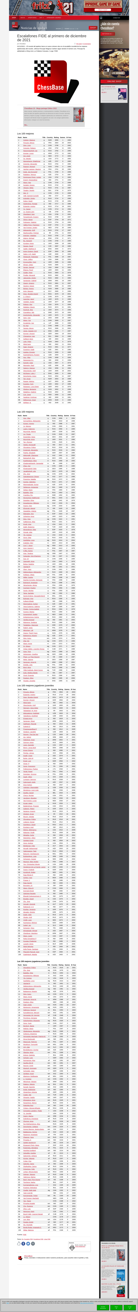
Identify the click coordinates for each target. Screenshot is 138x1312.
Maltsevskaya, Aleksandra (32, 572)
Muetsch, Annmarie (29, 1068)
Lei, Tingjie (27, 434)
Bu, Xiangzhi (27, 241)
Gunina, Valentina (29, 482)
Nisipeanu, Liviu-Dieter (31, 386)
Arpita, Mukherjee (29, 1089)
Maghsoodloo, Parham (31, 233)
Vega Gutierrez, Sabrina (31, 606)
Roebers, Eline (28, 678)
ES (75, 28)
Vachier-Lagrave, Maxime (32, 169)
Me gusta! (79, 44)
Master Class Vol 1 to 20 (111, 1284)
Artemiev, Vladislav (29, 235)
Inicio (23, 17)
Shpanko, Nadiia (29, 1097)
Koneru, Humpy (28, 423)
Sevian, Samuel (28, 267)
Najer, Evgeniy (28, 347)
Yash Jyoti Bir (28, 1193)
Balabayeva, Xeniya (30, 1132)
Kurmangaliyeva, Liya (30, 1185)
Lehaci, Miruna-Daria (30, 1172)
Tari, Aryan (27, 379)
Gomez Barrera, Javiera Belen (33, 1129)
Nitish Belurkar (28, 946)
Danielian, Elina (28, 500)
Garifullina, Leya (28, 540)
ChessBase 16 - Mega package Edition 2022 (40, 108)
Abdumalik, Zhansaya (30, 455)
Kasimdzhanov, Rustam (31, 355)
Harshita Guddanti (29, 1150)
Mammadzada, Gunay (30, 484)
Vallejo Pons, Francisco (31, 225)
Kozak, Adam (27, 803)
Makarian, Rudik (28, 832)
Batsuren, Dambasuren (31, 854)
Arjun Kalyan (27, 785)
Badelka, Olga (28, 492)
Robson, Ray (27, 304)
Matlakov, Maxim (29, 307)
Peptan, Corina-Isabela (31, 609)
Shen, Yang (27, 569)
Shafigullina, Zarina (29, 1166)
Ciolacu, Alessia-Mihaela (31, 1108)
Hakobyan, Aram (29, 740)
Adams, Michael (28, 238)
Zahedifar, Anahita (29, 1153)
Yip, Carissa (27, 535)
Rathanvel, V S (28, 907)
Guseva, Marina (28, 612)
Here (8, 1303)
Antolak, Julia (27, 665)
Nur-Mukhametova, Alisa (31, 1124)
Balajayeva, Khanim (30, 635)
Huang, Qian (27, 506)
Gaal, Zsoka (27, 1005)
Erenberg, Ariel (28, 827)
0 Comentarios (87, 44)
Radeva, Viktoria (29, 1084)
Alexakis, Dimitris (29, 912)
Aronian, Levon (28, 153)
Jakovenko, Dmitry (29, 278)
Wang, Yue (27, 320)
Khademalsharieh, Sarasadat (33, 463)
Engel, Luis (27, 761)
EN (73, 28)
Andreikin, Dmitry (29, 198)
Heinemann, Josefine (30, 654)
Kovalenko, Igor (28, 323)
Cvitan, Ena (27, 1161)
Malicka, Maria (28, 1028)
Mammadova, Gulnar (30, 604)
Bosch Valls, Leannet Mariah (33, 1214)
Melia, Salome (28, 659)
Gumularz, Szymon (29, 774)
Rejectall (116, 1307)
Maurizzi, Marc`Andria (30, 862)
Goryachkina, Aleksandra (31, 421)
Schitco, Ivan (27, 877)
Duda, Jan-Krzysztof (30, 172)
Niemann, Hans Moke (30, 708)
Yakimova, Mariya (29, 1177)
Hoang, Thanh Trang (30, 633)
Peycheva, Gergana (30, 1018)
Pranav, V (26, 880)
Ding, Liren (27, 145)
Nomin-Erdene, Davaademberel (34, 596)
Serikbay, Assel (28, 1073)
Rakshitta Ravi (28, 1105)
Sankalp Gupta (28, 840)
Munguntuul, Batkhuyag (31, 498)
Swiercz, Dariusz (29, 368)
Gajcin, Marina (28, 1116)
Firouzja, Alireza (28, 143)
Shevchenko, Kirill (29, 371)
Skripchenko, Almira (30, 585)
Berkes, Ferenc (28, 288)
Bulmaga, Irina (28, 598)
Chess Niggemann (80, 1246)
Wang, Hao (27, 182)
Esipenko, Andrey (29, 206)
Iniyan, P (26, 763)
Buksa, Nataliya (28, 564)
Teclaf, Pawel (27, 771)
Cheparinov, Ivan (29, 336)
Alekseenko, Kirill (29, 230)
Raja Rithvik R (28, 875)
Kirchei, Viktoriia (28, 1158)
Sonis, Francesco (29, 766)
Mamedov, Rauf (28, 365)
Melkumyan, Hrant (29, 400)
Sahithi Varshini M (29, 1142)
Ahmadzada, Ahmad (30, 930)
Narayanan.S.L (28, 360)
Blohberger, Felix (29, 846)
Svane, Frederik (28, 870)
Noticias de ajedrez (34, 28)
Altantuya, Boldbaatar (30, 1076)
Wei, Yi (25, 193)
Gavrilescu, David (29, 824)
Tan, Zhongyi (27, 442)
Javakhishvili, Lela (29, 471)
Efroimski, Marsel (29, 508)
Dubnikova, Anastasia (30, 1118)
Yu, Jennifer (27, 1113)
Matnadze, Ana (28, 514)
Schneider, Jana (28, 1071)
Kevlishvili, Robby (29, 872)
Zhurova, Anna (28, 1121)
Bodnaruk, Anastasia (30, 582)
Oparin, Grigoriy (28, 283)
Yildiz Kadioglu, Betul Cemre (33, 670)
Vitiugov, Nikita (28, 188)
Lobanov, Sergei (28, 822)
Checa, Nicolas (28, 795)
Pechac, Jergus (28, 753)
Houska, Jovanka (29, 681)
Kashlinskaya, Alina (30, 461)
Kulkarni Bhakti (28, 601)
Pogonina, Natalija (29, 479)
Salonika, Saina (28, 1164)
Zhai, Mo (26, 641)
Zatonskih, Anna (28, 561)
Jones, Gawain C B (29, 331)
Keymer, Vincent (28, 333)
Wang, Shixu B (28, 888)
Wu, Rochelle (27, 1225)
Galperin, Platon (28, 809)
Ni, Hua (25, 325)
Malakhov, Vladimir (29, 392)
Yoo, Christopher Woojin (31, 864)
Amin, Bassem (28, 291)
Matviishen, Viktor (29, 838)
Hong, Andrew (28, 843)
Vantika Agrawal (28, 620)
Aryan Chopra (28, 750)
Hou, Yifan (26, 357)
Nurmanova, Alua (29, 1060)
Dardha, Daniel (28, 793)
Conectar (116, 18)
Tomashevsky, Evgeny (30, 217)
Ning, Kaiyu (27, 638)
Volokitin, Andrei (28, 302)
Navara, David (28, 246)
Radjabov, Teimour (29, 174)
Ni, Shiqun (26, 646)
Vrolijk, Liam (27, 920)
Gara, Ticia (27, 651)
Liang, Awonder (28, 745)
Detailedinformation (103, 1307)
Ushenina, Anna (28, 516)
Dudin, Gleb (27, 915)
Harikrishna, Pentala (30, 204)
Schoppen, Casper (29, 859)
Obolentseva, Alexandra (31, 1031)
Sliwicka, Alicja (28, 1052)
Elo (22, 1239)
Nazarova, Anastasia (30, 1134)
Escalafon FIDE (28, 1239)
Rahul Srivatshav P (29, 938)
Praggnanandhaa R (30, 729)
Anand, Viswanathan (30, 180)
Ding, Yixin (27, 519)
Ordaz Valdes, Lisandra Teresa (33, 649)
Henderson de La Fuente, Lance (34, 867)
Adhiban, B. (27, 402)
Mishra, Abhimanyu (29, 830)
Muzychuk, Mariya (29, 431)
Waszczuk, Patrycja (30, 1042)
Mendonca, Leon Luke (30, 790)
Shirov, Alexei (28, 219)
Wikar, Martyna (28, 1230)
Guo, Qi (26, 559)
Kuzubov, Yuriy (28, 384)
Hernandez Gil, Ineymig (31, 1015)
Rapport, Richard (29, 166)
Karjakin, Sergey (29, 185)
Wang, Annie (27, 643)
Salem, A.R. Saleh (29, 254)
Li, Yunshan (27, 1079)
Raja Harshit (27, 883)
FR (77, 28)
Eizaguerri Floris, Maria (31, 1145)
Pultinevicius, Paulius (30, 769)
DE (71, 28)
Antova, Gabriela (29, 1055)
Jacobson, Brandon (30, 798)
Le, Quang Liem (28, 212)
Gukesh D (26, 726)
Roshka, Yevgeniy (29, 909)
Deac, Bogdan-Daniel (30, 294)
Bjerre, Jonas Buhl (29, 748)
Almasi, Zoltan (28, 265)
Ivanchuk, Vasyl (28, 299)
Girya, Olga (27, 537)
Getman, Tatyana (29, 1174)
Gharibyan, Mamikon (30, 933)
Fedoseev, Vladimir (29, 222)
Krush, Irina (27, 524)
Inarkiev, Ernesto (29, 352)
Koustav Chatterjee (29, 941)
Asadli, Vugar (27, 755)
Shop (14, 17)
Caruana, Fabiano (29, 148)
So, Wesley (27, 158)
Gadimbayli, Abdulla (30, 954)
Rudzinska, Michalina (30, 1148)
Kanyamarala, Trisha (30, 1195)
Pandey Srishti (28, 1222)
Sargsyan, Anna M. (29, 662)
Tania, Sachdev (28, 593)
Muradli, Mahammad (30, 848)
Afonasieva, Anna (29, 1100)
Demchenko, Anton (29, 376)
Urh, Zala (26, 1047)
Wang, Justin (27, 936)
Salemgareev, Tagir (29, 851)
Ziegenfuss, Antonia (30, 1092)
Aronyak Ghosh (28, 891)
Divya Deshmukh (29, 1039)
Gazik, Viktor (27, 777)
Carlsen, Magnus (29, 140)
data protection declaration (86, 1303)
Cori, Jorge (27, 394)
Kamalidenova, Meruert (31, 1012)
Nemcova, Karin (28, 1211)
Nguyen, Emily (28, 1065)
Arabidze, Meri (28, 543)
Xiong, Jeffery (28, 259)
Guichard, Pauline (29, 588)
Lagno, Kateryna (29, 429)
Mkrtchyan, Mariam (29, 1081)
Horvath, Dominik (29, 904)
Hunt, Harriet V (28, 548)
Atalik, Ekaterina (28, 527)
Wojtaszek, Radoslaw (30, 257)
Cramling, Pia (28, 495)
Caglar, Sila (27, 1095)
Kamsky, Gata (28, 363)
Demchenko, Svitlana (30, 1126)
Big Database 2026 (108, 87)
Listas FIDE (47, 1239)
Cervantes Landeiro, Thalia (32, 1111)
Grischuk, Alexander (30, 164)
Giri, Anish (26, 156)
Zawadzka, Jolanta (29, 511)
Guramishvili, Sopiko (30, 614)
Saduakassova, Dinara (31, 476)
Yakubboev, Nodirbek (30, 716)
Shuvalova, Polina (29, 447)
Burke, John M (28, 758)
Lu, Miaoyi (26, 1217)
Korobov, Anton (28, 243)
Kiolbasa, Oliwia (28, 575)
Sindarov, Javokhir (29, 732)
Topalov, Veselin (28, 190)
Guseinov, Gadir (28, 349)
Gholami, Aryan (28, 814)
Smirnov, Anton (28, 742)
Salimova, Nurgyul (29, 1010)
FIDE (24, 1234)
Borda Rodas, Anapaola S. (32, 1227)
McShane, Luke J (29, 373)
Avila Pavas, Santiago (30, 949)
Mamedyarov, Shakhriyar (31, 161)
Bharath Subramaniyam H (32, 896)
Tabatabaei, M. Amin (30, 710)
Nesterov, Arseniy (29, 811)
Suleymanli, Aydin (29, 782)
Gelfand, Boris (28, 339)
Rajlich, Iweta (27, 628)
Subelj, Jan (27, 925)
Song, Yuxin (27, 1023)
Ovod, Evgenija (28, 675)
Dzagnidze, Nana (29, 437)
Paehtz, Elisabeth (29, 453)
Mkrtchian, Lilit (28, 630)
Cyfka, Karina (28, 551)
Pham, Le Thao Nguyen (31, 657)
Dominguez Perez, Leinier (32, 177)
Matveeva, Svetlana (30, 622)
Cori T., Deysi (27, 545)
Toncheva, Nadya (29, 1182)
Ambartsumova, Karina (31, 617)
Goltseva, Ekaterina (30, 1034)
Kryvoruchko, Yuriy (29, 262)
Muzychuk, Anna (29, 439)
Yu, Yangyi (26, 209)
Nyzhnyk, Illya (28, 310)
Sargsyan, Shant (29, 721)
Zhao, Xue (26, 466)
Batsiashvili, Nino (29, 458)
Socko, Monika (28, 590)
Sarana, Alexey (28, 328)
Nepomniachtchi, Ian (30, 151)
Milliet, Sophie (28, 577)
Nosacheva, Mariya (29, 1103)
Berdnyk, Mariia (28, 1026)
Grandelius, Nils (28, 312)
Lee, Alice (26, 1219)
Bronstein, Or (27, 885)
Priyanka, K (27, 1140)
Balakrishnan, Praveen (31, 806)
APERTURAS (32, 17)
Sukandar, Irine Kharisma (32, 556)
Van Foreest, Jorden (30, 227)
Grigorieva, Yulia (29, 1169)
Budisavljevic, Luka (29, 856)
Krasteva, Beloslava (30, 1187)
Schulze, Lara (28, 1058)
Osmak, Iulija (27, 532)
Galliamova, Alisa (29, 522)
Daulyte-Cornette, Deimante (32, 580)
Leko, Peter (27, 341)
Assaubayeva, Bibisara (31, 503)
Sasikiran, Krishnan (30, 397)
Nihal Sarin (27, 344)
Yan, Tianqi (27, 1201)
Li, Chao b (26, 296)
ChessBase (28, 1256)
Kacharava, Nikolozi (30, 923)
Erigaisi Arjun (27, 718)
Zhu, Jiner (26, 474)
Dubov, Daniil (27, 201)
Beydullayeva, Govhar (30, 1050)
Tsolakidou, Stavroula (30, 625)
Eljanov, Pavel (28, 270)
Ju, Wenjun (27, 426)
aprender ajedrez (54, 17)
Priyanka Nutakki (29, 1203)
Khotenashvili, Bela (29, 468)
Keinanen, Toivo (28, 928)
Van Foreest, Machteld (31, 1198)
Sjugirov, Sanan (28, 286)
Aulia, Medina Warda (30, 673)
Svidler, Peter (27, 272)
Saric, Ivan (27, 318)
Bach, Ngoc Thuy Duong (31, 1179)
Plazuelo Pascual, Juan (31, 952)
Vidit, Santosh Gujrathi (31, 196)
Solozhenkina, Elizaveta (31, 1020)
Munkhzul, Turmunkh (30, 1044)
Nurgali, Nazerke (29, 1087)
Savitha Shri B (28, 1063)
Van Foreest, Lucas (30, 801)
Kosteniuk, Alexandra (30, 450)
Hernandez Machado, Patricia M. (34, 1036)
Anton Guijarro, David (30, 251)
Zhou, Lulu (27, 1209)
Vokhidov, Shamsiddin (30, 787)
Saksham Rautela (29, 893)
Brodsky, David (28, 899)
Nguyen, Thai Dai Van (30, 734)
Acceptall (129, 1307)
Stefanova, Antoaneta (30, 487)
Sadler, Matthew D (29, 249)
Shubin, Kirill (27, 917)
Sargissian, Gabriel (29, 280)
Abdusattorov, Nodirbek (31, 713)
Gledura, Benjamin (29, 389)
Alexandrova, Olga (29, 529)
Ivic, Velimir (27, 737)
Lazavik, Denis (28, 944)
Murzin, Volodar (28, 816)
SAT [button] (42, 17)
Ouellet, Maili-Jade (29, 1190)
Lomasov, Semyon (29, 779)
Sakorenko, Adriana (30, 1156)
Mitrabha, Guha (28, 835)
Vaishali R (26, 567)
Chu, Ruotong (28, 1206)
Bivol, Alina (27, 667)
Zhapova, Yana (28, 1137)
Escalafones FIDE (38, 1239)
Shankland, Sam (29, 214)
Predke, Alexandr (29, 275)
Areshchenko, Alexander (31, 315)
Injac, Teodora (28, 553)
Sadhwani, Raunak (29, 724)
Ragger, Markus (28, 381)
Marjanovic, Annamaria (31, 1007)
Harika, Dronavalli (29, 445)
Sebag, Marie (27, 490)
